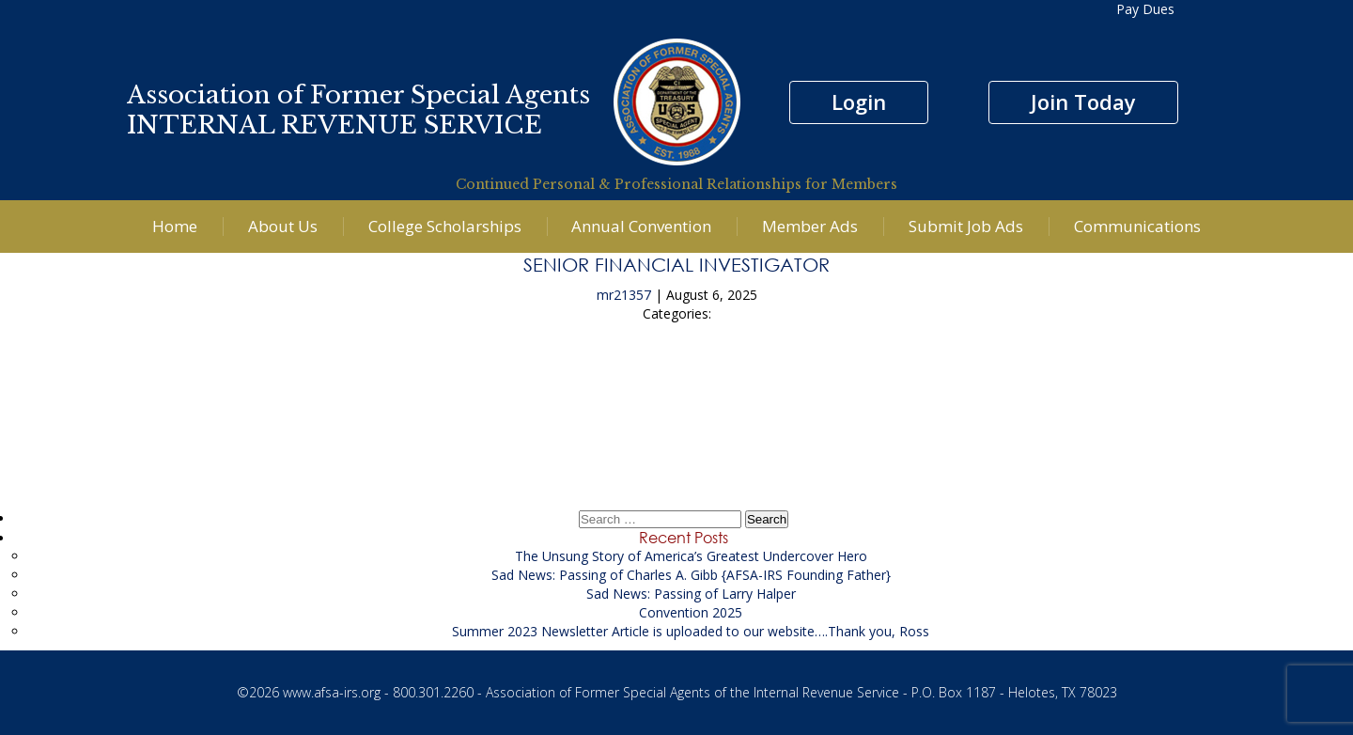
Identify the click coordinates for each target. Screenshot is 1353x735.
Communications (1137, 226)
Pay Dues (1145, 9)
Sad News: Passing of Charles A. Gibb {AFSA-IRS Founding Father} (691, 575)
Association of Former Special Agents (358, 95)
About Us (283, 226)
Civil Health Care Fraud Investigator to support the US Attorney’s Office (676, 436)
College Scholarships (444, 226)
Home (174, 226)
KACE (676, 383)
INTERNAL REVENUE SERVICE (334, 125)
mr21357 (624, 295)
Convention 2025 (690, 612)
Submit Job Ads (966, 226)
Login (859, 101)
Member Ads (810, 226)
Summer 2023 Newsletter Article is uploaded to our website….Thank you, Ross (690, 631)
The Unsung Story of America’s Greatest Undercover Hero (691, 556)
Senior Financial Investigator (676, 264)
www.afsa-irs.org (332, 692)
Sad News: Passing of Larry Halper (691, 593)
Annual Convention (641, 226)
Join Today (1083, 101)
